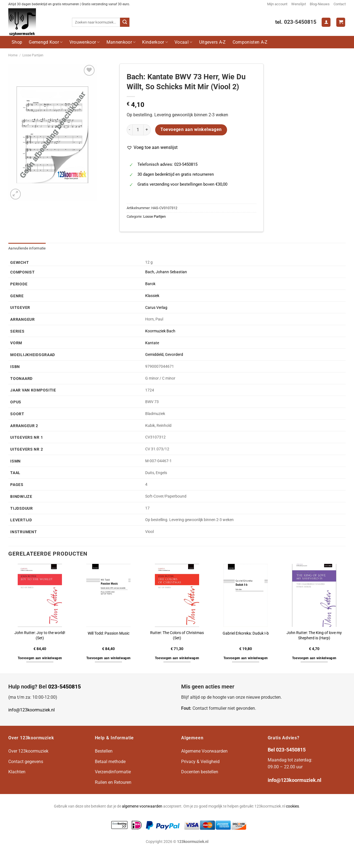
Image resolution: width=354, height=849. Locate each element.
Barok (150, 284)
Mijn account (277, 4)
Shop (17, 42)
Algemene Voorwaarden (204, 751)
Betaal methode (110, 761)
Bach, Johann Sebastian (166, 272)
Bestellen (104, 751)
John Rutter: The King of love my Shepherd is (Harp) (314, 635)
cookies (292, 806)
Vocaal (183, 42)
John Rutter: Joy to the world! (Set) (39, 635)
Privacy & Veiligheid (200, 761)
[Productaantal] (138, 129)
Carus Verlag (156, 307)
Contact (340, 4)
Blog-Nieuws (320, 4)
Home (12, 55)
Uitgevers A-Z (212, 42)
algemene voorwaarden (142, 806)
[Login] (326, 22)
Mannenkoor (121, 42)
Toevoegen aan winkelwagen (191, 129)
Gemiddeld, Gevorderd (164, 354)
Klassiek (152, 295)
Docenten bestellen (199, 771)
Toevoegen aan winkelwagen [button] (40, 658)
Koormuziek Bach (160, 331)
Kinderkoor (155, 42)
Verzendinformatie (113, 771)
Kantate (152, 343)
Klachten (16, 771)
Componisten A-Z (250, 42)
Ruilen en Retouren (113, 782)
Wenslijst (298, 4)
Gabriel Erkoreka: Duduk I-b (246, 633)
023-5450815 (64, 686)
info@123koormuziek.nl (31, 710)
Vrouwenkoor (84, 42)
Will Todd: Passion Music (108, 633)
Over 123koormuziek (28, 751)
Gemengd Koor (46, 42)
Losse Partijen (32, 55)
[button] (152, 147)
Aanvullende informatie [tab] (27, 248)
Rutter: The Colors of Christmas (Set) (177, 635)
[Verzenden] (124, 22)
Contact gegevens (25, 761)
